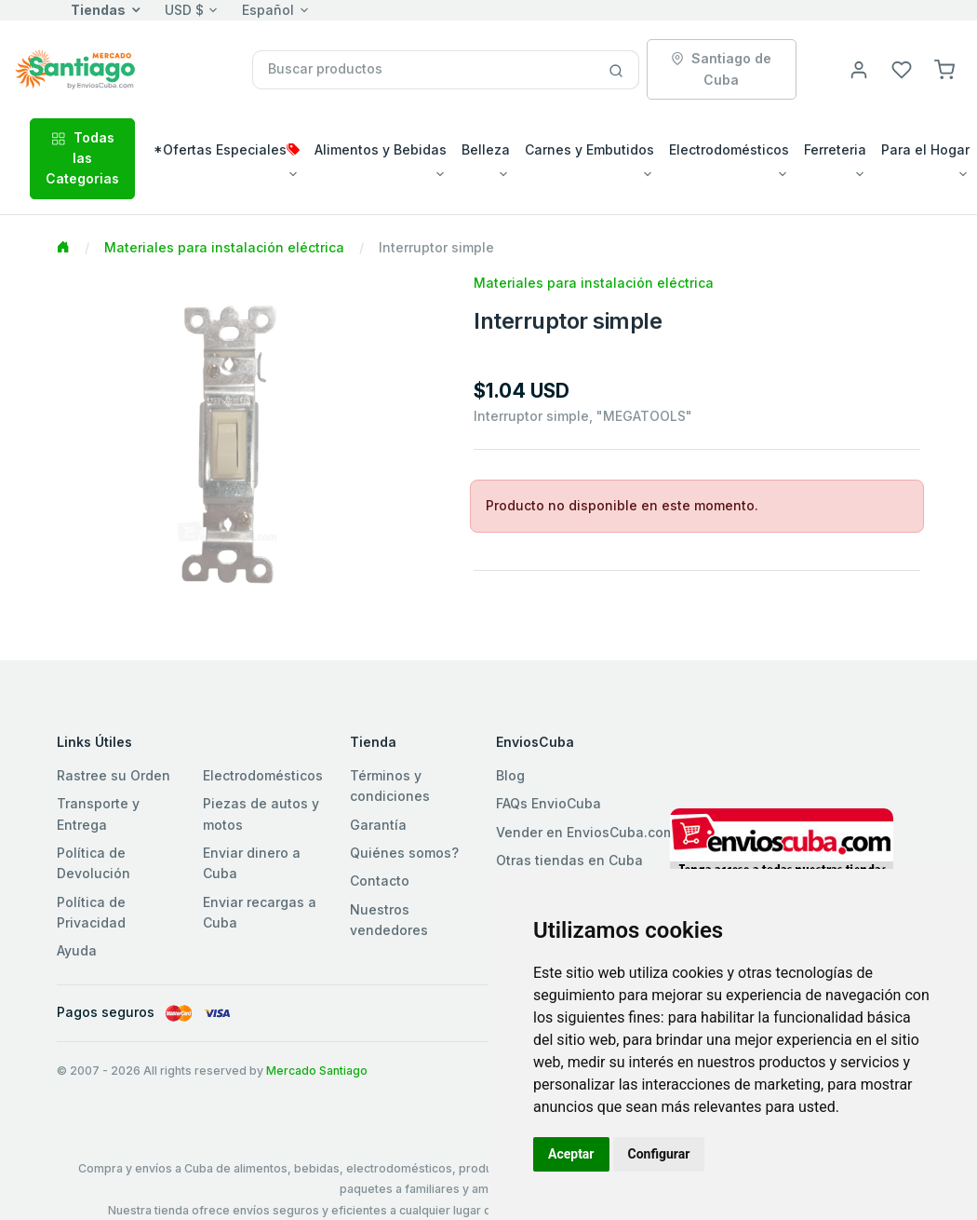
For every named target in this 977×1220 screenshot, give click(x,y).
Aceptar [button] (571, 1153)
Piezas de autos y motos (261, 813)
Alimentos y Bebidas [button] (381, 149)
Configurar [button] (659, 1153)
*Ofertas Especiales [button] (227, 149)
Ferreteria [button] (835, 149)
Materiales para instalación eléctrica (224, 247)
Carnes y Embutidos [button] (589, 149)
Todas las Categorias (82, 158)
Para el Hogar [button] (925, 149)
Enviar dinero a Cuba (252, 863)
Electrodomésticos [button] (729, 149)
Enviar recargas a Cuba (259, 912)
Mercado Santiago (317, 1071)
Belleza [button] (486, 149)
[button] (944, 68)
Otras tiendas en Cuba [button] (569, 860)
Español (268, 10)
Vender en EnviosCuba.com (585, 832)
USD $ (184, 10)
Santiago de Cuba (721, 68)
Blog (510, 775)
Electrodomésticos (263, 775)
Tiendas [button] (98, 10)
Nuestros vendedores (389, 919)
